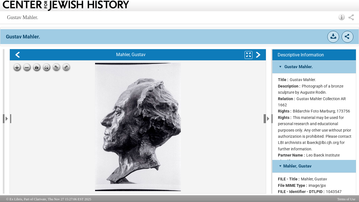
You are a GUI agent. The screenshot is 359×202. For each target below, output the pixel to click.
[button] (342, 17)
